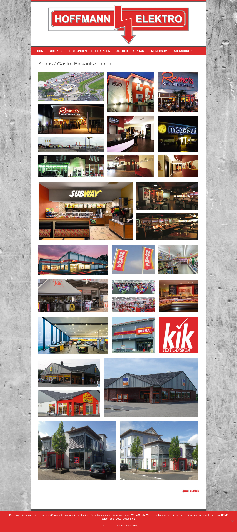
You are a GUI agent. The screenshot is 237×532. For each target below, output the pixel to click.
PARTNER (121, 51)
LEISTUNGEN (78, 51)
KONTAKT (139, 51)
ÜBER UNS (57, 51)
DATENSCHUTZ (182, 51)
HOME (41, 51)
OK (102, 525)
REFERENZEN (100, 51)
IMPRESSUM (158, 51)
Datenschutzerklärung (126, 525)
